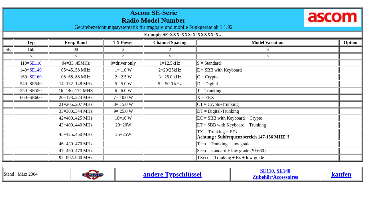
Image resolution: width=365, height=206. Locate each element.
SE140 (35, 70)
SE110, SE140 (275, 171)
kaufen (341, 174)
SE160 (35, 76)
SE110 (35, 63)
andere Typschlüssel (172, 174)
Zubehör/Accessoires (275, 177)
